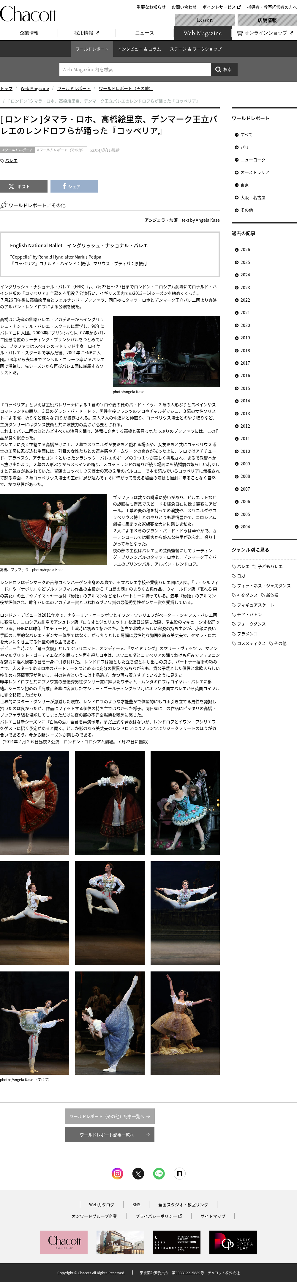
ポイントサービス (219, 7)
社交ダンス (247, 595)
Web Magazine (35, 88)
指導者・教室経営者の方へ (272, 7)
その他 (247, 210)
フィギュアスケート (255, 605)
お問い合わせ (184, 7)
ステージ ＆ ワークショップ (196, 49)
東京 (245, 185)
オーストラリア (255, 172)
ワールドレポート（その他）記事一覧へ (106, 1116)
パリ (245, 147)
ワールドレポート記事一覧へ (107, 1135)
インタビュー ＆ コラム (139, 49)
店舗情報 (267, 19)
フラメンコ (247, 634)
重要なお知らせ (151, 7)
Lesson (205, 19)
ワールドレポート (92, 49)
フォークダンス (251, 624)
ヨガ (241, 576)
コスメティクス (251, 643)
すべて (246, 134)
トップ (6, 88)
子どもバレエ (270, 566)
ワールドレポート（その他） (126, 88)
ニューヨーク (253, 160)
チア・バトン (249, 614)
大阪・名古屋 (253, 197)
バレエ (11, 160)
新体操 (272, 595)
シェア (74, 186)
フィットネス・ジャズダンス (264, 585)
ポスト (24, 186)
